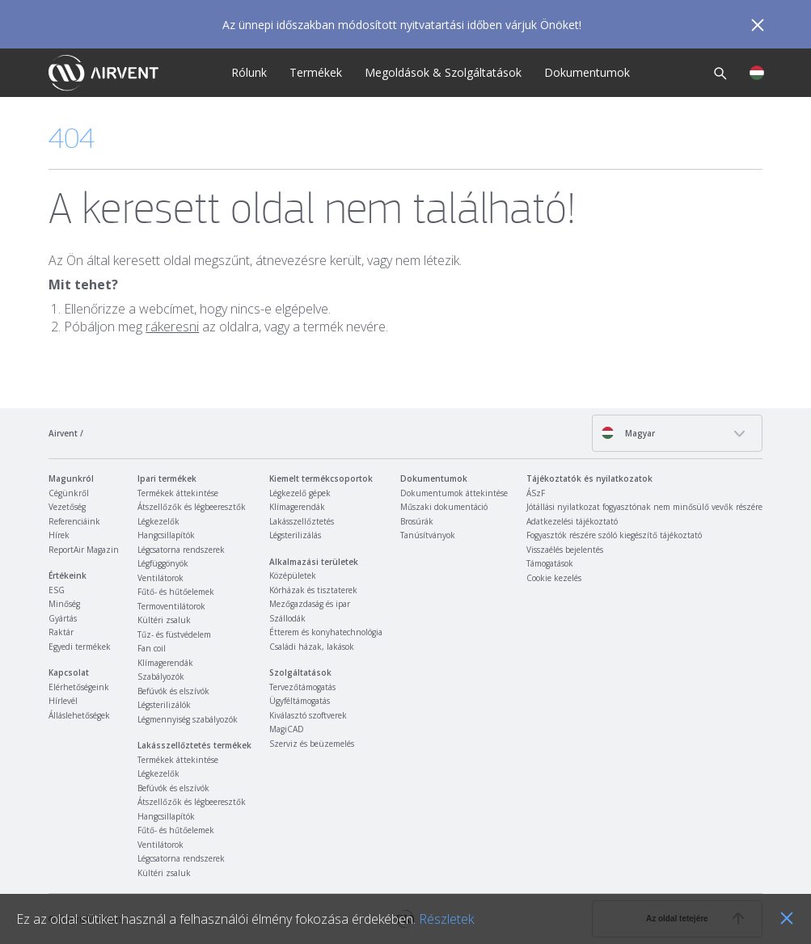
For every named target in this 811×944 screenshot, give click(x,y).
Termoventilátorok (171, 606)
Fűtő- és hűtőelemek (175, 591)
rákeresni (172, 326)
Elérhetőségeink (79, 687)
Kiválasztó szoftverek (308, 715)
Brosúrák (416, 521)
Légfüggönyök (162, 563)
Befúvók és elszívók (173, 691)
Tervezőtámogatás (302, 687)
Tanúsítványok (427, 535)
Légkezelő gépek (300, 493)
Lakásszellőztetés (301, 521)
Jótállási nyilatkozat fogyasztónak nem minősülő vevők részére (644, 506)
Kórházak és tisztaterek (313, 590)
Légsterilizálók (164, 704)
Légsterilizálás (295, 535)
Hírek (59, 535)
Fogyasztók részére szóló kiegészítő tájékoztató (614, 535)
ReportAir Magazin (84, 549)
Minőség (64, 603)
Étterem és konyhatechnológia (325, 632)
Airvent (63, 433)
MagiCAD (286, 729)
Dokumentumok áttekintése (454, 493)
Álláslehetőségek (79, 715)
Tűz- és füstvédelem (174, 634)
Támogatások (549, 563)
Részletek (446, 919)
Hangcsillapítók (166, 535)
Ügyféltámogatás (299, 700)
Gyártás (63, 618)
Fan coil (151, 648)
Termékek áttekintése (177, 493)
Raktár (61, 632)
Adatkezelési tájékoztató (572, 521)
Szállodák (287, 618)
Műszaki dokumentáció (444, 506)
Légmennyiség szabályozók (187, 719)
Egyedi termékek (80, 646)
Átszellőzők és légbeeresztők (191, 506)
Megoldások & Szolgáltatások (443, 72)
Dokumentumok (587, 72)
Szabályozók (160, 676)
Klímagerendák (165, 662)
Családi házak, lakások (311, 646)
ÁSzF (535, 493)
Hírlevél (63, 700)
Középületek (292, 575)
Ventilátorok (160, 578)
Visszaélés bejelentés (564, 549)
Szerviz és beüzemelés (311, 743)
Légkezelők (158, 521)
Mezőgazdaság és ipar (309, 603)
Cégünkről (69, 493)
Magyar (628, 433)
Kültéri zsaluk (164, 620)
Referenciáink (74, 521)
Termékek (315, 72)
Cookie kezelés (553, 578)
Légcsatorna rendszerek (181, 549)
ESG (57, 590)
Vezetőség (67, 506)
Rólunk (249, 72)
